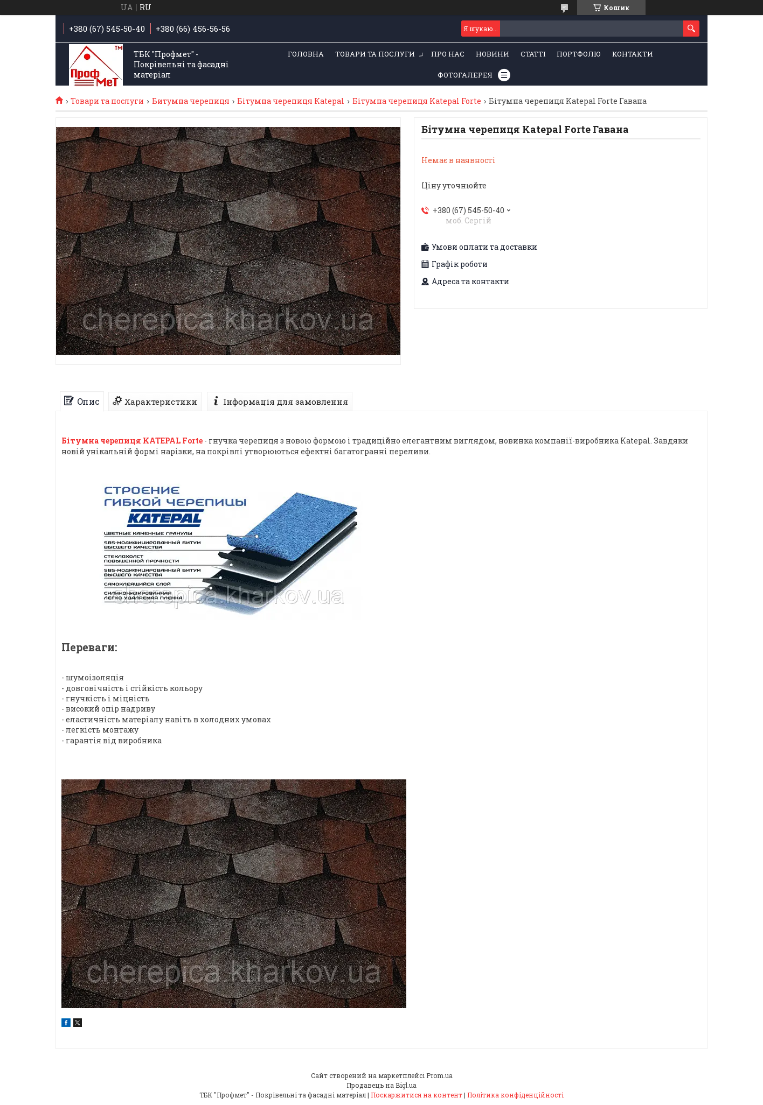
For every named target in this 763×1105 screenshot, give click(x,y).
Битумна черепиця (191, 101)
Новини (492, 54)
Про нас (447, 54)
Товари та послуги (375, 54)
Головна (306, 54)
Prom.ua (439, 1075)
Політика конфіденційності (515, 1094)
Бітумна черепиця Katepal (290, 101)
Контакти (632, 54)
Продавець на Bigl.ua (381, 1085)
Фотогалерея (465, 75)
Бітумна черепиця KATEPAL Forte (132, 440)
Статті (533, 54)
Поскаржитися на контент (416, 1094)
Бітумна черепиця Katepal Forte (416, 101)
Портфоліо (579, 54)
